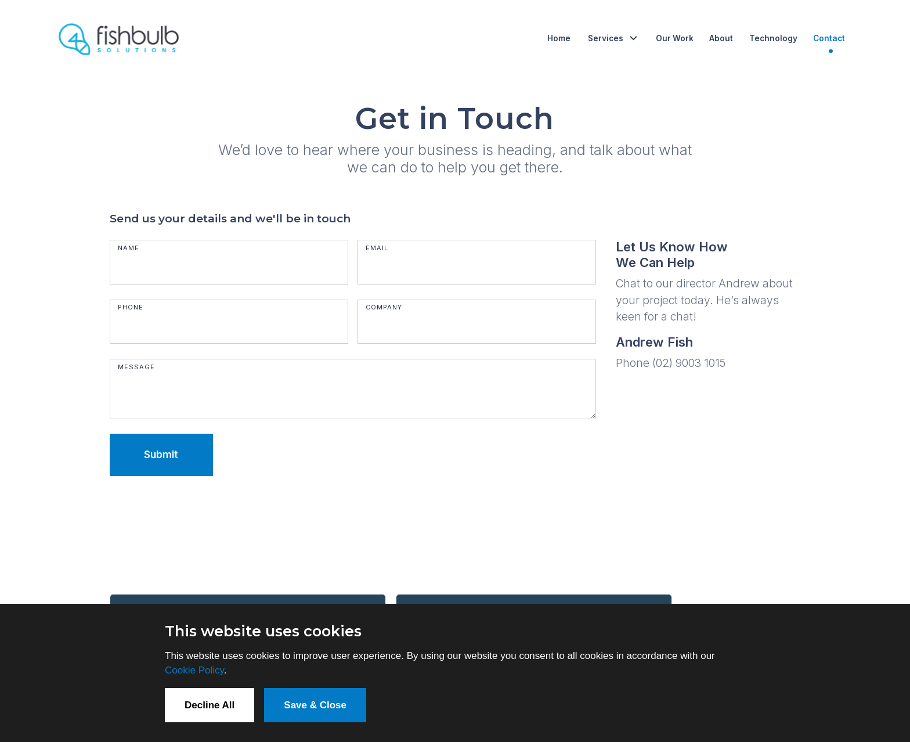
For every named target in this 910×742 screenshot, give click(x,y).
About (721, 38)
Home (558, 38)
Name (128, 248)
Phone (130, 307)
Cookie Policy (194, 670)
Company (384, 307)
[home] (119, 38)
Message (136, 367)
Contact (829, 38)
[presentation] (198, 513)
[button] (613, 38)
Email (377, 248)
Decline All (209, 705)
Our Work (675, 38)
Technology (773, 38)
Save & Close (315, 705)
